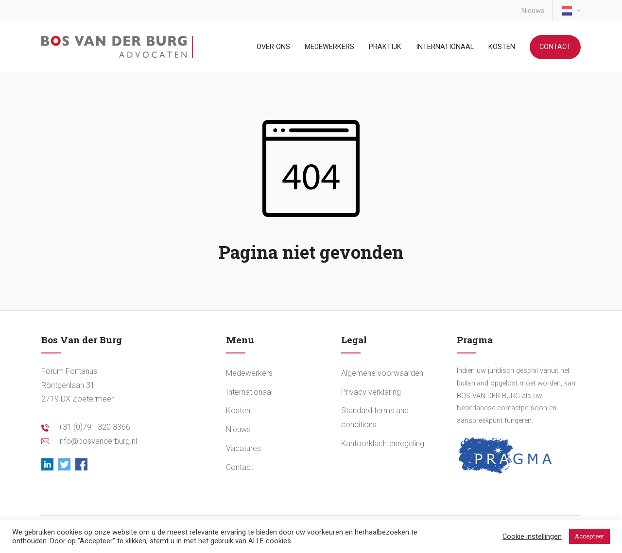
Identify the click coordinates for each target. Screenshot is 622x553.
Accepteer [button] (589, 536)
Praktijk (385, 47)
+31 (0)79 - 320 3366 (94, 427)
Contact (555, 47)
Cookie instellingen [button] (532, 536)
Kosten (501, 47)
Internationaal (445, 47)
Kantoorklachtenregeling (382, 443)
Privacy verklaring (371, 392)
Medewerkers (329, 47)
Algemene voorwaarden (382, 373)
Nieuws (532, 11)
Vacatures (243, 448)
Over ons (273, 47)
